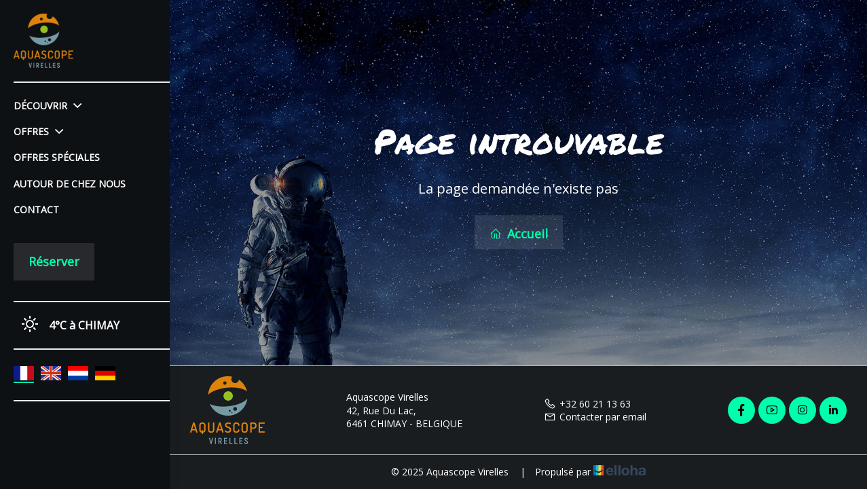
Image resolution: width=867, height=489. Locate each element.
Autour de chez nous (70, 183)
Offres (38, 131)
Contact (36, 209)
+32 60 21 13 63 (587, 403)
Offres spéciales (57, 157)
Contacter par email (595, 416)
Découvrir (47, 105)
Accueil (519, 233)
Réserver (54, 261)
